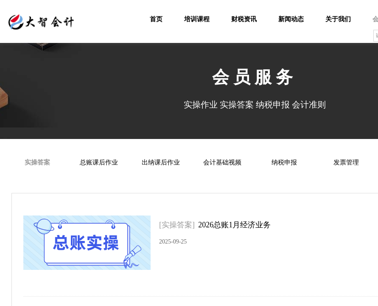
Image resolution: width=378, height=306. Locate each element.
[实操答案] (177, 225)
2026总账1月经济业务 (234, 225)
